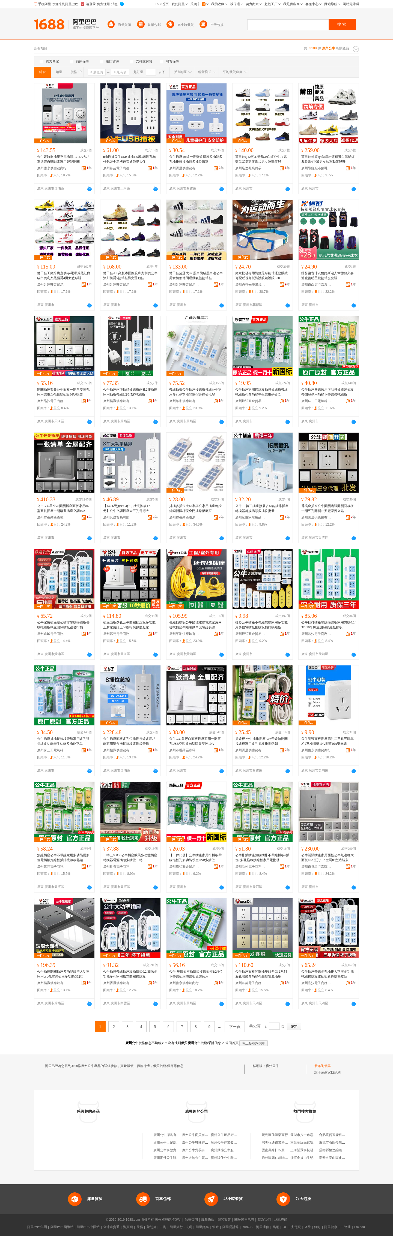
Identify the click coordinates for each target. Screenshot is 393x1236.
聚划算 (151, 1227)
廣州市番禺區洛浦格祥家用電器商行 (184, 517)
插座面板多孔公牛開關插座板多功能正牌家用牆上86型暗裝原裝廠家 (129, 624)
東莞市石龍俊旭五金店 (335, 1142)
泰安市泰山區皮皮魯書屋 (337, 1158)
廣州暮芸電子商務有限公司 (118, 168)
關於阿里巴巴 (244, 1220)
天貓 (139, 1227)
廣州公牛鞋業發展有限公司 (230, 1142)
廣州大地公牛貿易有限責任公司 (205, 1158)
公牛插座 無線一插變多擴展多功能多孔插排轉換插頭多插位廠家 (195, 159)
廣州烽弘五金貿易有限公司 (250, 401)
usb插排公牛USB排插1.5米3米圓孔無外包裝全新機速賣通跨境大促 (129, 159)
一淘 (163, 1227)
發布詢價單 (322, 1066)
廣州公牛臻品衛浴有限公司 (230, 1135)
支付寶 (296, 1227)
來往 (307, 1227)
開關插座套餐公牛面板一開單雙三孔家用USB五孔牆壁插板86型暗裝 (63, 392)
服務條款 (207, 1220)
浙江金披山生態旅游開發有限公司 (315, 1158)
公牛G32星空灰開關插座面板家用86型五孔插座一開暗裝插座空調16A (63, 508)
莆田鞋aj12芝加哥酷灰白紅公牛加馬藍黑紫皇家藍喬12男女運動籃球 (261, 159)
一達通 (346, 1227)
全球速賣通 (111, 1227)
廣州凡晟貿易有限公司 (118, 517)
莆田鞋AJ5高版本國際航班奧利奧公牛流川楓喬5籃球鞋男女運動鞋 (130, 275)
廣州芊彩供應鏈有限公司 (184, 401)
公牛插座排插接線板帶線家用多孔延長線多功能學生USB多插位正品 (63, 741)
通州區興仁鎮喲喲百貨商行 (281, 1158)
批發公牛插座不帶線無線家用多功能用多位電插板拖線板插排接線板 (261, 624)
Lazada (359, 1227)
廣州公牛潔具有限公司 (169, 1135)
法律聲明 (191, 1220)
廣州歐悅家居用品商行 (250, 517)
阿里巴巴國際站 (61, 1227)
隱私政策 (224, 1220)
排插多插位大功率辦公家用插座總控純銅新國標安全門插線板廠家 (195, 508)
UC (285, 1227)
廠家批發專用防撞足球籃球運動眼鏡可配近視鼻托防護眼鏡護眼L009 (261, 275)
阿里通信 (262, 1227)
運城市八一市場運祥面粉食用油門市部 (318, 1135)
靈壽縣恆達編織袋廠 (334, 1150)
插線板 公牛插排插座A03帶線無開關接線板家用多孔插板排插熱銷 (261, 741)
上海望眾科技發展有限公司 (310, 1150)
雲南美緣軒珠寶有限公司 (280, 1150)
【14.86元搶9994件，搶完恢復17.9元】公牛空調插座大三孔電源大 (127, 508)
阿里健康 (330, 1227)
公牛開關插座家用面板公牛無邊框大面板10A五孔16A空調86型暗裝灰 (327, 857)
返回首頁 (232, 1043)
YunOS (247, 1227)
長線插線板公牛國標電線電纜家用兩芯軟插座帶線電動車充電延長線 (195, 624)
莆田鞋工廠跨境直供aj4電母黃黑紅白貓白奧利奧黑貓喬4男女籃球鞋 (63, 275)
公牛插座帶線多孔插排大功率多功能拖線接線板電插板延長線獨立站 (327, 974)
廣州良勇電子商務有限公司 (118, 867)
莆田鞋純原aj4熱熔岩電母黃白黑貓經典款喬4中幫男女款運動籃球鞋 (328, 159)
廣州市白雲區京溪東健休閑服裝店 (316, 285)
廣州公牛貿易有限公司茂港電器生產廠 (210, 1150)
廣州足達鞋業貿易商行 (250, 168)
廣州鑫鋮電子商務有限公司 (52, 634)
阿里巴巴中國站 (88, 1227)
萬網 (276, 1227)
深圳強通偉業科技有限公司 (281, 1142)
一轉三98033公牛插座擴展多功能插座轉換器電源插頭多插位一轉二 (130, 857)
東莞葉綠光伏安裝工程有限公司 (313, 1142)
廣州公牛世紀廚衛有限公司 (173, 1142)
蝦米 (215, 1227)
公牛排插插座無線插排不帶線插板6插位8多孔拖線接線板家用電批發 (262, 857)
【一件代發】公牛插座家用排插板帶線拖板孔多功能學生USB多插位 (195, 857)
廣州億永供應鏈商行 (52, 168)
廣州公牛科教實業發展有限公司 (176, 1150)
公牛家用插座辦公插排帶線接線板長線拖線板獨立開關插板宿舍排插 (63, 624)
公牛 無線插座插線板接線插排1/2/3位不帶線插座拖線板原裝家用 (196, 974)
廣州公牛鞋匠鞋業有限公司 (201, 1142)
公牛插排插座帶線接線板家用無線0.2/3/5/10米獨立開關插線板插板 (328, 624)
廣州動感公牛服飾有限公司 (230, 1150)
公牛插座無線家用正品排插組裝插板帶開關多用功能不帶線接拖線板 (327, 392)
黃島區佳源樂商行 (275, 1135)
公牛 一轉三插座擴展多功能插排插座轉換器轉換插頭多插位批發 (261, 508)
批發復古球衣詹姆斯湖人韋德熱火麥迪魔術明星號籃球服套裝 (327, 275)
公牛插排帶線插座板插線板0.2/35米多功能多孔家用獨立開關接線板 (130, 974)
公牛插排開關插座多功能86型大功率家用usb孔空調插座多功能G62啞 (63, 974)
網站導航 (280, 1220)
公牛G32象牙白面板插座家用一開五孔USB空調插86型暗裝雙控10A (195, 741)
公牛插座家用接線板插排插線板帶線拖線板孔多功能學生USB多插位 (261, 392)
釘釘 (317, 1227)
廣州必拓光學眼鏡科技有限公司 (250, 285)
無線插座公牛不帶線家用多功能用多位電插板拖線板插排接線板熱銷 (63, 857)
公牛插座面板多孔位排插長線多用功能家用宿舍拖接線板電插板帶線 (129, 741)
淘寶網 (128, 1227)
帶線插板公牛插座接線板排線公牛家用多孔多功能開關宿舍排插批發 (195, 392)
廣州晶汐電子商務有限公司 (52, 401)
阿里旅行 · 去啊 (181, 1227)
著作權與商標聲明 (168, 1220)
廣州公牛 (272, 1066)
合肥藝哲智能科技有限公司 (338, 1135)
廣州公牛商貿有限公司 (198, 1135)
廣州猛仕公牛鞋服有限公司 (230, 1158)
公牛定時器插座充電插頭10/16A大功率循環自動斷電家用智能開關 (63, 159)
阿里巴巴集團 (37, 1227)
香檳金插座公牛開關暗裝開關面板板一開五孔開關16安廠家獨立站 (327, 508)
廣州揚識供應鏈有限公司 (118, 401)
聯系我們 (264, 1220)
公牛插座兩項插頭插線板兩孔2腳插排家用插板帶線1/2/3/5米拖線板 (130, 392)
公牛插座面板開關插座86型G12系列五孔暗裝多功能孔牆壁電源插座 (261, 974)
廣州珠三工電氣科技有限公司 (316, 401)
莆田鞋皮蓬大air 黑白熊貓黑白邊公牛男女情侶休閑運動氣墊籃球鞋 (196, 275)
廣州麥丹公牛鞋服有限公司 (173, 1158)
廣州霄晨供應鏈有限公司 (184, 168)
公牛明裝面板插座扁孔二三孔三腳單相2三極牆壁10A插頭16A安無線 (327, 741)
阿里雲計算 (230, 1227)
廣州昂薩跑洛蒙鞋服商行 (316, 168)
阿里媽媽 (202, 1227)
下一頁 (234, 1026)
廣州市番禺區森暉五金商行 (52, 517)
